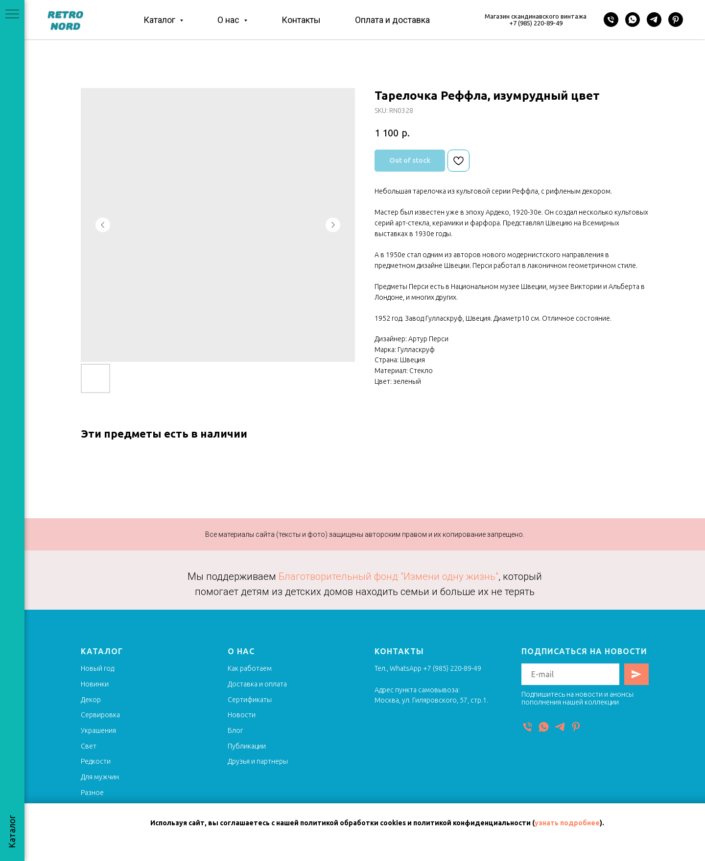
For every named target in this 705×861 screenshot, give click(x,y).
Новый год (97, 668)
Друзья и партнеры (258, 761)
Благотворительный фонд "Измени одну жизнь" (388, 576)
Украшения (98, 730)
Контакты (301, 20)
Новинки (95, 684)
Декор (91, 700)
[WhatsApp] (632, 19)
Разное (92, 792)
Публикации (247, 746)
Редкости (96, 761)
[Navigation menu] (12, 15)
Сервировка (100, 715)
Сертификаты (250, 700)
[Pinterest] (675, 19)
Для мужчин (100, 777)
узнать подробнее (567, 823)
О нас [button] (229, 20)
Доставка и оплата (257, 684)
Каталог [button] (160, 20)
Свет (88, 746)
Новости (242, 715)
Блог (235, 730)
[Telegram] (654, 19)
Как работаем (250, 668)
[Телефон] (611, 19)
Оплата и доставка (392, 20)
